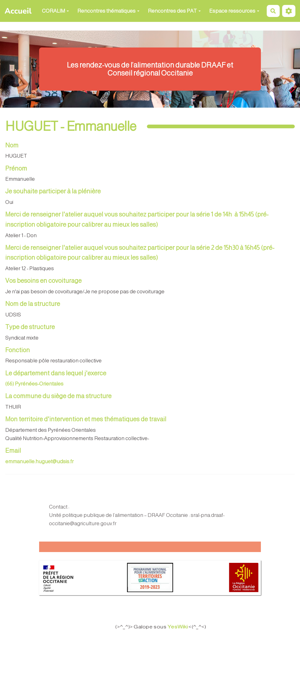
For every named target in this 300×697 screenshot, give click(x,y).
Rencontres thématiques (108, 11)
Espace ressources (234, 11)
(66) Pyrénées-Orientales (34, 384)
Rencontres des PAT (174, 11)
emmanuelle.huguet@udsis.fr (39, 461)
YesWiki (181, 627)
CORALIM (55, 11)
